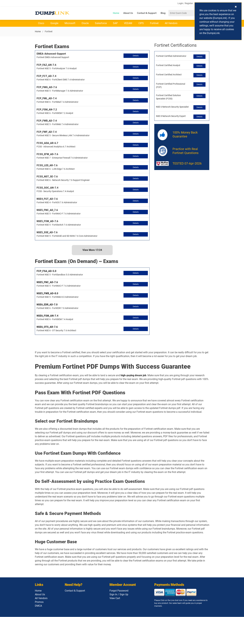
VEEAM (128, 23)
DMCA (38, 605)
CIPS (141, 23)
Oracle (85, 23)
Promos (39, 602)
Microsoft (70, 23)
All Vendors (171, 23)
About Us (128, 13)
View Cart (115, 598)
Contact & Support (146, 13)
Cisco (41, 23)
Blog (163, 13)
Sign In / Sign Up (119, 594)
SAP (115, 23)
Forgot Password (119, 590)
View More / (92, 250)
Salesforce (101, 23)
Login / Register (185, 3)
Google (54, 23)
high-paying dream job (133, 375)
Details (136, 56)
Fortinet (154, 23)
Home (116, 13)
